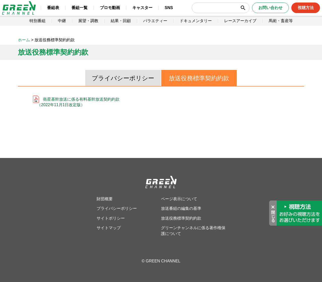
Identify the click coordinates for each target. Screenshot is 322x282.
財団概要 (105, 199)
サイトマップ (109, 228)
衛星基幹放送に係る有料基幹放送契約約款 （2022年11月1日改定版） (76, 102)
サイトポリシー (111, 218)
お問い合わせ (263, 12)
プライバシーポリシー (123, 78)
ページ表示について (179, 199)
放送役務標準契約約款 (199, 78)
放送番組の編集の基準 (181, 208)
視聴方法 (299, 12)
